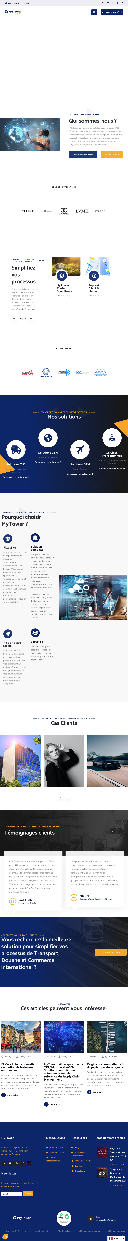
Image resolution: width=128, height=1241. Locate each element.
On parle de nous (83, 1161)
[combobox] (116, 1238)
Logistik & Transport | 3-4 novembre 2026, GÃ (117, 1154)
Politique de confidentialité (90, 1231)
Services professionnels (53, 1159)
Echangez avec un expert (111, 957)
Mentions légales (66, 1231)
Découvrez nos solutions (16, 477)
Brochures (80, 1166)
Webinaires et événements (79, 1154)
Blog (77, 1147)
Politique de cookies (116, 1231)
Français (114, 1238)
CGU (123, 1236)
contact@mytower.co (18, 3)
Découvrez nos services (112, 468)
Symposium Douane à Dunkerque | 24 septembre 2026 (118, 1174)
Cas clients (80, 1171)
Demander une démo (112, 12)
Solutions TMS (56, 1147)
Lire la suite (117, 1164)
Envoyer (28, 1193)
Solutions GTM (57, 1152)
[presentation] (60, 797)
